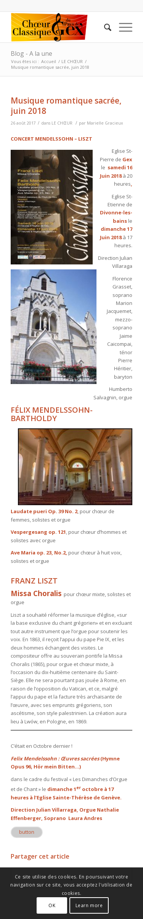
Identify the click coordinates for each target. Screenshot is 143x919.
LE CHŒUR (72, 61)
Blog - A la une (31, 53)
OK (51, 905)
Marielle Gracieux (105, 123)
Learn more (89, 905)
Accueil (48, 61)
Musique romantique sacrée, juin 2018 (66, 105)
